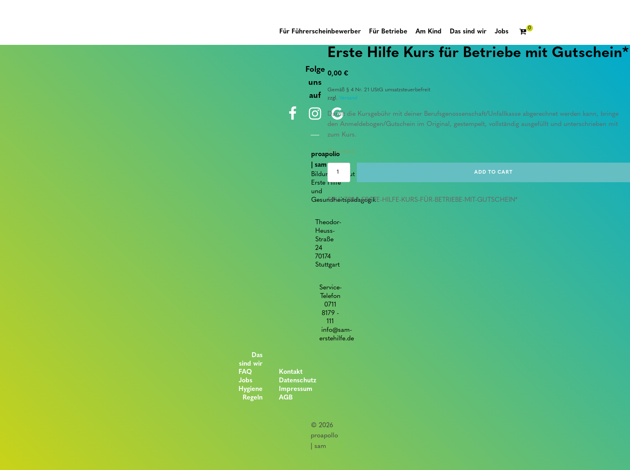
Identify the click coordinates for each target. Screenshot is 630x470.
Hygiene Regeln (251, 393)
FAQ (245, 372)
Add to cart (493, 172)
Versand (348, 98)
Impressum (295, 389)
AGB (286, 398)
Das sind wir (251, 359)
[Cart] (526, 32)
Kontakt (291, 372)
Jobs (245, 380)
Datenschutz (297, 380)
